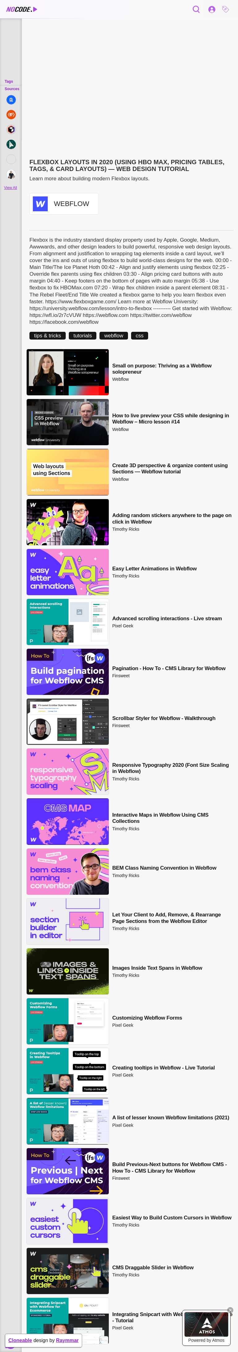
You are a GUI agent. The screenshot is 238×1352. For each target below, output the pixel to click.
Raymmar (67, 1340)
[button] (227, 9)
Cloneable (20, 1340)
